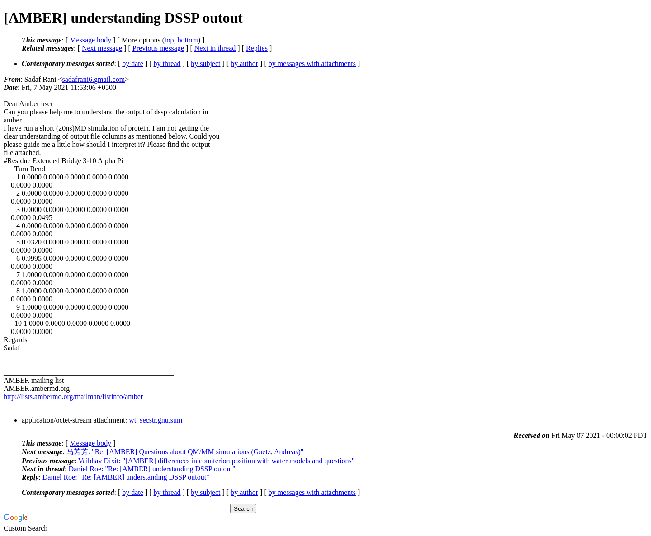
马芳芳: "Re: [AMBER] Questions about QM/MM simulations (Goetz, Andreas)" (185, 452)
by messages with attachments (312, 63)
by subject (205, 63)
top (169, 40)
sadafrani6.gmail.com (93, 79)
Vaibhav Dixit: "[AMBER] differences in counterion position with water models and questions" (216, 461)
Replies (257, 48)
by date (132, 63)
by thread (167, 63)
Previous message (158, 48)
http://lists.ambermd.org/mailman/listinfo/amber (73, 396)
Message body (90, 40)
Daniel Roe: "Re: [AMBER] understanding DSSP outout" (152, 469)
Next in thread (215, 48)
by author (244, 63)
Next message (102, 48)
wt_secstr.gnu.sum (155, 420)
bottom (187, 40)
